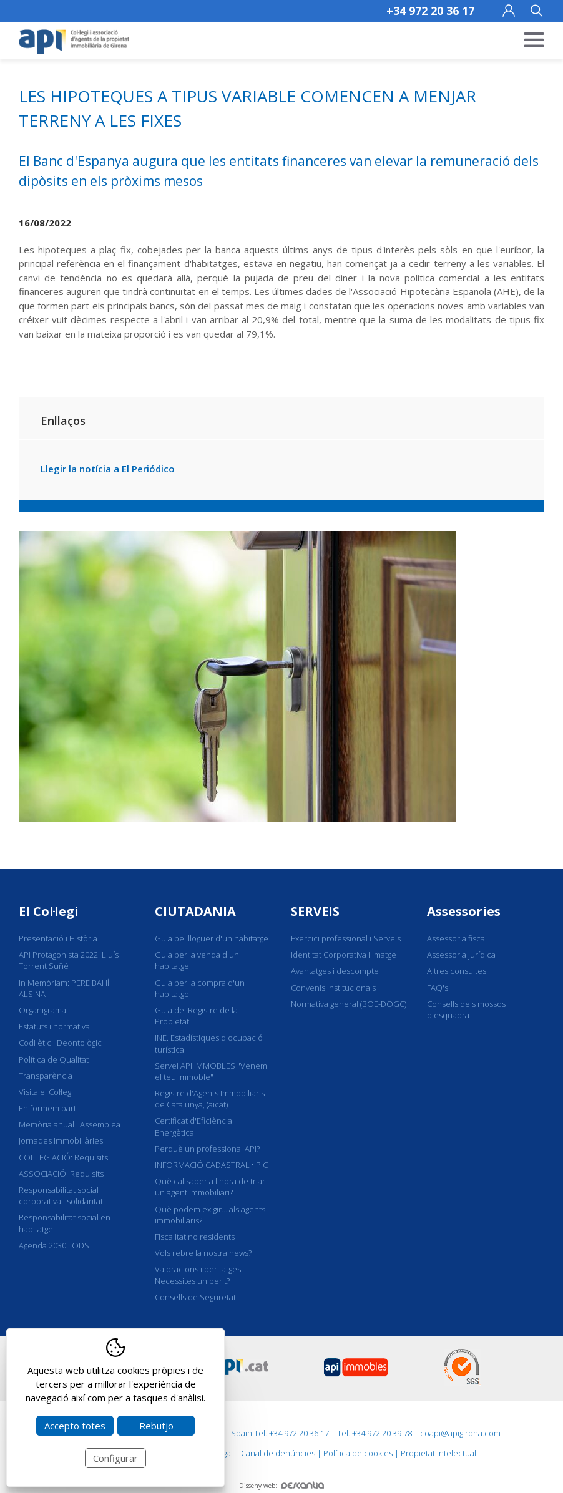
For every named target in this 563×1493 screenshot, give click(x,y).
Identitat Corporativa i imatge (343, 954)
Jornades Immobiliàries (61, 1140)
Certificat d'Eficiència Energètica (193, 1126)
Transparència (45, 1075)
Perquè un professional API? (207, 1148)
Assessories (464, 911)
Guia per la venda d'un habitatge (197, 960)
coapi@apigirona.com (460, 1433)
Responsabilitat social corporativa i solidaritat (61, 1195)
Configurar (115, 1458)
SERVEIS (315, 911)
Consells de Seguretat (195, 1297)
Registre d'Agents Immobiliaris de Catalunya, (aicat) (210, 1098)
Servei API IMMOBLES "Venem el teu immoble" (211, 1071)
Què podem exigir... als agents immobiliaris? (210, 1215)
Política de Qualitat (54, 1059)
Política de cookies (358, 1453)
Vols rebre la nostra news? (203, 1252)
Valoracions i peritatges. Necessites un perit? (199, 1274)
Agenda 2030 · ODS (54, 1245)
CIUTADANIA (195, 911)
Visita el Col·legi (46, 1091)
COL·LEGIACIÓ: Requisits (63, 1157)
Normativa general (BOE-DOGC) (348, 1003)
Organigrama (42, 1010)
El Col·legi (49, 911)
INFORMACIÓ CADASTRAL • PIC (211, 1164)
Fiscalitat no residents (195, 1236)
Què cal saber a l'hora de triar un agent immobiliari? (210, 1186)
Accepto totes (74, 1425)
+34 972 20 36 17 (430, 10)
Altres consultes (456, 970)
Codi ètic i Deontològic (60, 1042)
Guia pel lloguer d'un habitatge (211, 938)
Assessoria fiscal (457, 938)
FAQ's (437, 987)
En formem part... (50, 1108)
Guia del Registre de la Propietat (196, 1015)
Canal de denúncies (278, 1453)
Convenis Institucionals (333, 987)
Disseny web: (281, 1485)
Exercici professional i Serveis (346, 938)
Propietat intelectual (438, 1453)
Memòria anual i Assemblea (69, 1124)
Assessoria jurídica (461, 954)
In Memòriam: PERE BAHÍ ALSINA (64, 988)
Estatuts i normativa (54, 1026)
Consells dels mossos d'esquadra (466, 1009)
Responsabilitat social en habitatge (64, 1223)
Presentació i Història (58, 938)
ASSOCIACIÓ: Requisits (61, 1173)
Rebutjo (156, 1425)
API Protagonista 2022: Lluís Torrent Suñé (69, 960)
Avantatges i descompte (335, 970)
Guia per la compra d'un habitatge (200, 988)
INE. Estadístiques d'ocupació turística (209, 1043)
